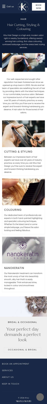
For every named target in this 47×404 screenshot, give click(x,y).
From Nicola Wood (23, 401)
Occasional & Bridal (22, 350)
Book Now (38, 6)
